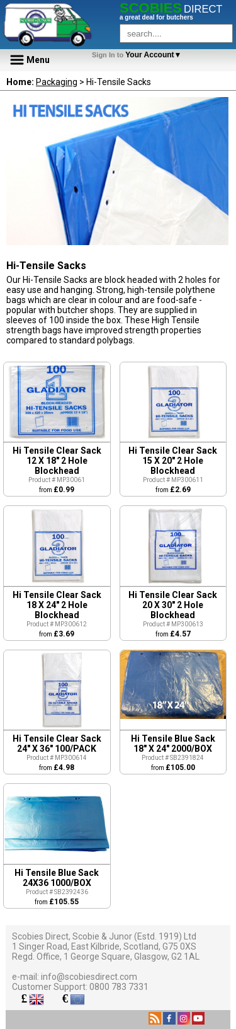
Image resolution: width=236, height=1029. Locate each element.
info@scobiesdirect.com (89, 977)
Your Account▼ (139, 54)
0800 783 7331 (119, 987)
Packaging (56, 82)
